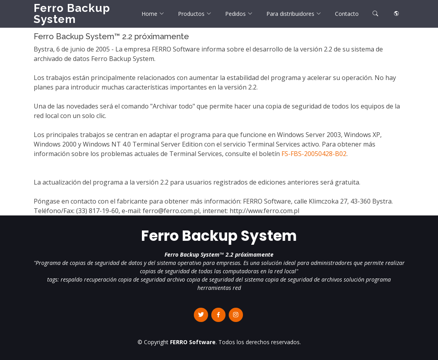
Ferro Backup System (72, 14)
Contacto (347, 13)
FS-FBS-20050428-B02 (313, 153)
